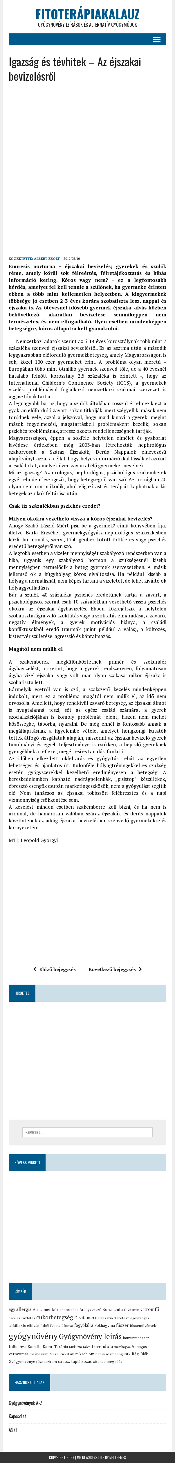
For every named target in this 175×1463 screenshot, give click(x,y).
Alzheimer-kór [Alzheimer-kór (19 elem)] (45, 1309)
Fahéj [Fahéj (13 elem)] (45, 1325)
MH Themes (117, 1457)
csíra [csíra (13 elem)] (12, 1318)
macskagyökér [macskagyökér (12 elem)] (124, 1347)
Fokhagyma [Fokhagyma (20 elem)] (104, 1325)
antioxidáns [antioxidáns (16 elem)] (68, 1309)
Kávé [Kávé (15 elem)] (87, 1347)
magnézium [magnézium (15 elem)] (39, 1354)
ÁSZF (13, 1429)
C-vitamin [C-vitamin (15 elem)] (131, 1309)
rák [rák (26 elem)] (127, 1353)
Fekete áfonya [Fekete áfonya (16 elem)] (61, 1325)
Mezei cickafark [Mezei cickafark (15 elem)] (62, 1354)
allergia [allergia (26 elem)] (24, 1309)
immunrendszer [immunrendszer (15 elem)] (136, 1338)
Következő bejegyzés (115, 969)
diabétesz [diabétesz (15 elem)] (121, 1318)
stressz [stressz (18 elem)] (64, 1361)
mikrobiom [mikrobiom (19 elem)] (84, 1353)
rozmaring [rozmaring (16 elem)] (114, 1354)
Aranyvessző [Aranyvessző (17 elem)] (90, 1309)
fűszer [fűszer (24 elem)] (122, 1325)
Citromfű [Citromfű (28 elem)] (149, 1309)
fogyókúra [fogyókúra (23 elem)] (83, 1325)
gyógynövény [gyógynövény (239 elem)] (33, 1335)
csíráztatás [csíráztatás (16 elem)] (26, 1318)
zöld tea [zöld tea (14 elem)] (99, 1361)
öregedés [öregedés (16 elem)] (114, 1361)
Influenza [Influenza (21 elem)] (17, 1346)
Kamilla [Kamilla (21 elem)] (35, 1346)
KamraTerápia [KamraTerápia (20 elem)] (55, 1346)
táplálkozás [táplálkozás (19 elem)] (81, 1361)
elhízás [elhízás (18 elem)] (33, 1325)
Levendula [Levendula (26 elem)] (102, 1346)
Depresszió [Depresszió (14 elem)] (104, 1318)
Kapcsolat (17, 1416)
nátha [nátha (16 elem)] (100, 1354)
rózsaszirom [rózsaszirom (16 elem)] (46, 1361)
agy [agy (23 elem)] (12, 1309)
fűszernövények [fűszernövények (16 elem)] (143, 1325)
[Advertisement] (92, 129)
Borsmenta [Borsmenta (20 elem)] (112, 1309)
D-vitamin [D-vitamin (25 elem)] (84, 1317)
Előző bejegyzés (54, 969)
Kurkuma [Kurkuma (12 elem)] (75, 1347)
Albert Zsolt (47, 258)
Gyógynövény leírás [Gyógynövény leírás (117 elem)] (90, 1336)
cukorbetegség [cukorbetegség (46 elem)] (54, 1317)
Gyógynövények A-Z (25, 1402)
